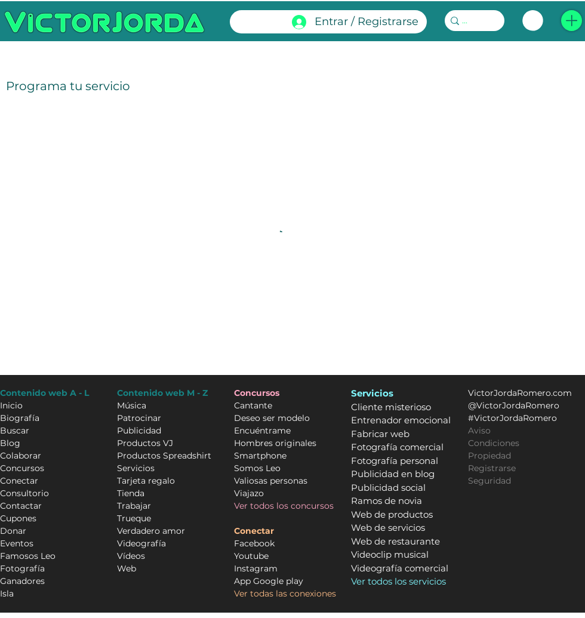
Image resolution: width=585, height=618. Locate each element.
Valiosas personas (270, 480)
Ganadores (22, 581)
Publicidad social (388, 487)
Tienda (130, 493)
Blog (10, 443)
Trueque (134, 518)
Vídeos (131, 556)
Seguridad (489, 480)
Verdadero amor (151, 530)
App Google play (268, 581)
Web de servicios (388, 527)
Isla (7, 593)
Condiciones (493, 443)
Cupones (18, 518)
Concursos (22, 468)
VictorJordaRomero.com (520, 393)
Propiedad (489, 455)
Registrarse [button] (492, 468)
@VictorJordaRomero (513, 405)
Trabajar (134, 505)
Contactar (21, 505)
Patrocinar (139, 418)
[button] (571, 20)
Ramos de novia (386, 500)
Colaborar (20, 455)
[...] (470, 21)
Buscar (14, 430)
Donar (13, 530)
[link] (532, 20)
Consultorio (24, 493)
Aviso (479, 430)
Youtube (251, 556)
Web (126, 568)
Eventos (16, 543)
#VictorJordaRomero (512, 418)
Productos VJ (145, 443)
